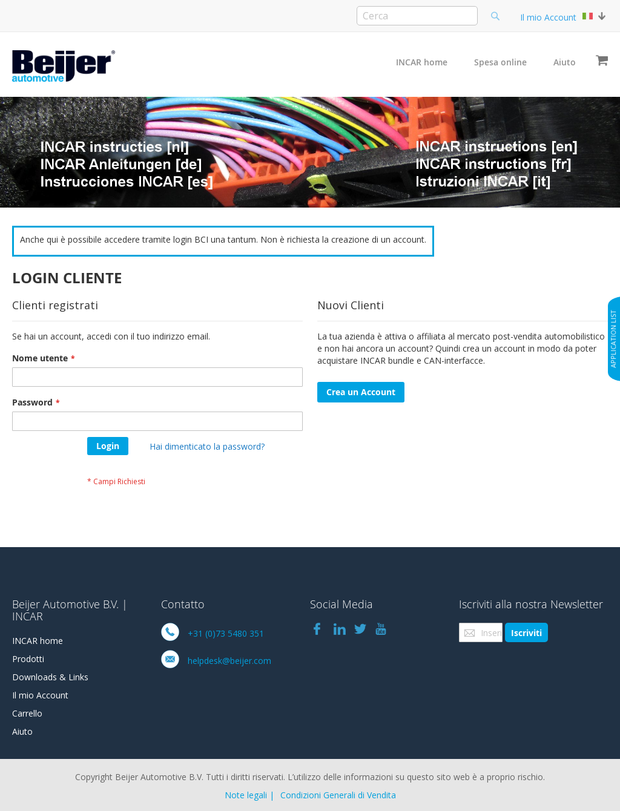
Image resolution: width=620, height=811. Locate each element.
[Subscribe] (526, 632)
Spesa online (500, 62)
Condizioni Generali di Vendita (338, 795)
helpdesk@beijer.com (229, 660)
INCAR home (421, 62)
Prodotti (28, 659)
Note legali (246, 795)
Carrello (27, 713)
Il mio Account (548, 17)
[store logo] (63, 66)
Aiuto (564, 62)
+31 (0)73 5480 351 (226, 633)
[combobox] (417, 15)
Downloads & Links (50, 677)
